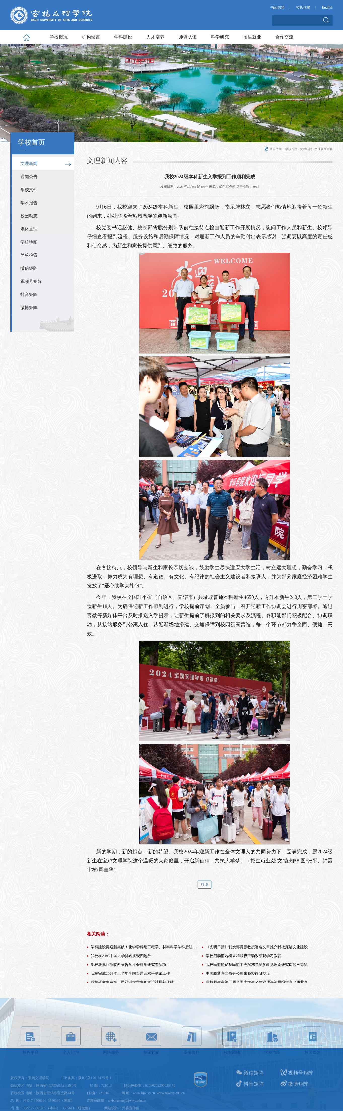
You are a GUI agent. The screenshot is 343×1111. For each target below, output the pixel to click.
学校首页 (291, 149)
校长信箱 (303, 7)
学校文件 (29, 189)
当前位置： (274, 149)
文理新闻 (29, 163)
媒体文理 (29, 229)
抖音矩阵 (29, 294)
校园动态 (29, 216)
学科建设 (123, 37)
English (327, 7)
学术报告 (29, 202)
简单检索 (29, 255)
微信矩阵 (29, 268)
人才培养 (155, 37)
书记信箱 (277, 7)
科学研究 (220, 37)
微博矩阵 (29, 307)
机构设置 (91, 37)
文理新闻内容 (324, 149)
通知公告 (29, 176)
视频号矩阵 (31, 281)
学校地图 (29, 242)
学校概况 (59, 37)
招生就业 (252, 37)
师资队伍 (188, 37)
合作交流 (284, 37)
